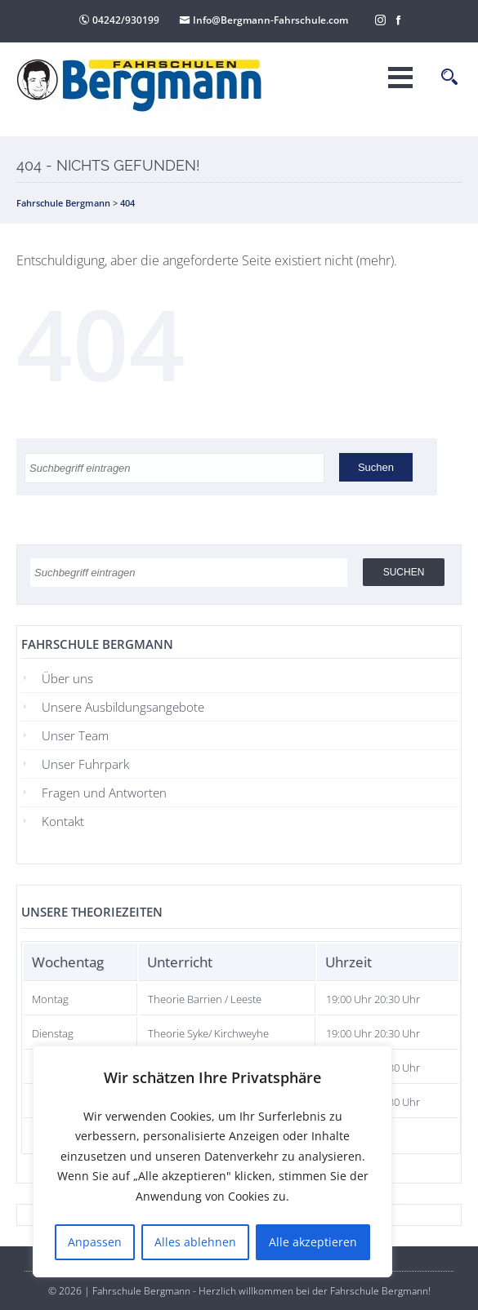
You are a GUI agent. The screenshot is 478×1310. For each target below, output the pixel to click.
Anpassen (95, 1242)
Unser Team (75, 735)
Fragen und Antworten (104, 792)
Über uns (67, 678)
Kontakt (63, 821)
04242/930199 (118, 20)
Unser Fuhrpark (85, 764)
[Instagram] (381, 19)
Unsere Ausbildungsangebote (123, 707)
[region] (212, 1162)
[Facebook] (399, 19)
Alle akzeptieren (313, 1242)
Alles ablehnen (195, 1242)
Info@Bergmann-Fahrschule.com (263, 20)
